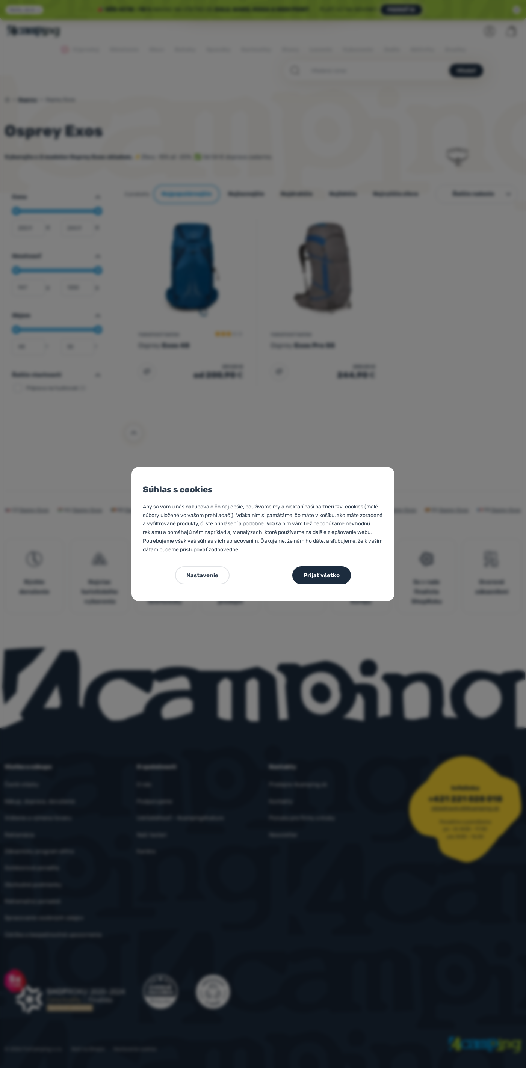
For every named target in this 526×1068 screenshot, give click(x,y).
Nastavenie (202, 575)
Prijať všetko (322, 575)
